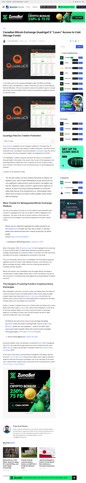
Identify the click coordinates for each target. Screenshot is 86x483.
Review (75, 60)
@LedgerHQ (45, 324)
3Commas (68, 182)
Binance (39, 343)
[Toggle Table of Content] (52, 141)
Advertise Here (29, 413)
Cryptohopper (69, 187)
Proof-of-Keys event (16, 357)
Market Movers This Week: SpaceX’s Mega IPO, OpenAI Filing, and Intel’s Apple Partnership (11, 464)
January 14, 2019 (37, 242)
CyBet (66, 63)
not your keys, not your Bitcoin (14, 364)
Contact (26, 1)
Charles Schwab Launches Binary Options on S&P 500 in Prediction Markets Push (29, 464)
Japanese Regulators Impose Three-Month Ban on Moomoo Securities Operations (47, 463)
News (4, 28)
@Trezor (8, 326)
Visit (80, 57)
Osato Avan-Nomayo (13, 41)
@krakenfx (9, 324)
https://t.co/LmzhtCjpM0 (32, 332)
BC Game (68, 89)
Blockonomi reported (27, 248)
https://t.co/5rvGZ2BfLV (20, 237)
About (3, 1)
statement (9, 146)
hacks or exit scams (32, 296)
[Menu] (4, 7)
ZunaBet (69, 58)
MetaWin (67, 83)
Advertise (8, 1)
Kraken (22, 308)
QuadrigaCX (40, 151)
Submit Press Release (17, 1)
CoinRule (67, 193)
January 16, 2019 (32, 337)
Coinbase (68, 129)
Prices (28, 7)
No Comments (32, 41)
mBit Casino (68, 68)
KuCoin (67, 123)
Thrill (66, 73)
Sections (35, 7)
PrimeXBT (68, 139)
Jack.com (68, 78)
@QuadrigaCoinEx (11, 229)
